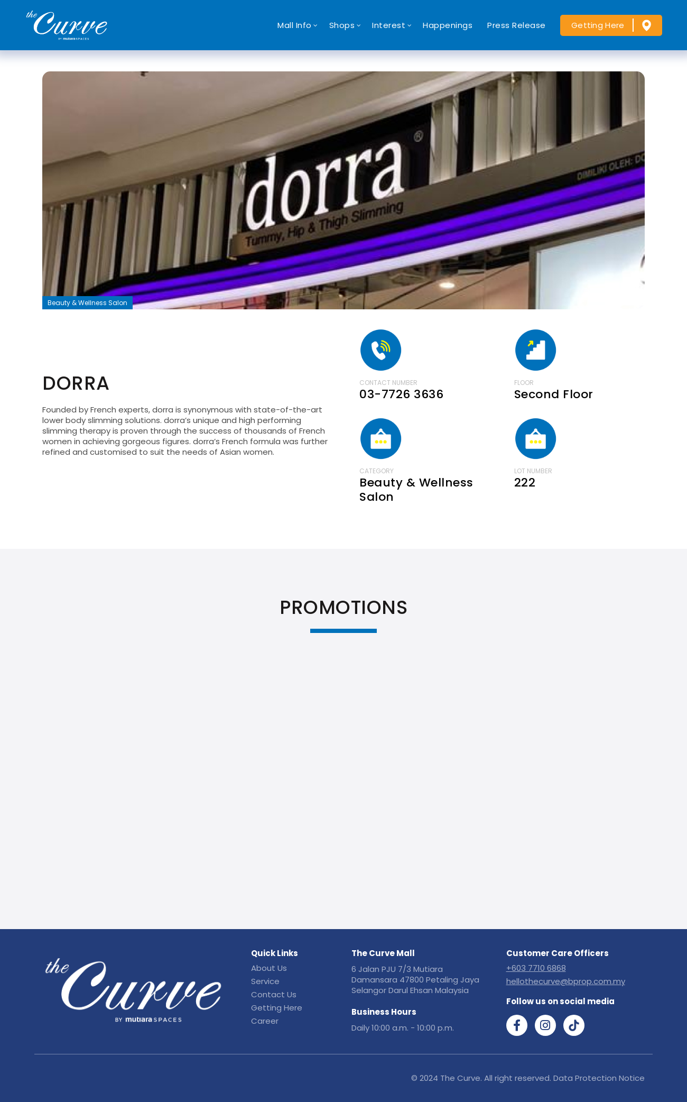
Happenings (447, 25)
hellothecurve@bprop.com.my (565, 981)
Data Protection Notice (599, 1077)
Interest (388, 25)
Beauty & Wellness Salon (87, 302)
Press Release (516, 25)
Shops (342, 25)
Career (264, 1020)
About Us (269, 968)
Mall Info (294, 25)
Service (265, 981)
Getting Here (598, 25)
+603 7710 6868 (536, 968)
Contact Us (273, 994)
